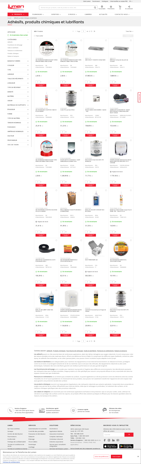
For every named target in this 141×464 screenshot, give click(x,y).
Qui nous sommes (14, 429)
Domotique (32, 444)
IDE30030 (88, 208)
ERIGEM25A (63, 208)
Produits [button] (18, 14)
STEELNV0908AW (65, 308)
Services (32, 425)
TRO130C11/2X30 (65, 258)
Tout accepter (116, 456)
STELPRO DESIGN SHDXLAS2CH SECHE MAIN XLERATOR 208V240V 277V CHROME (120, 161)
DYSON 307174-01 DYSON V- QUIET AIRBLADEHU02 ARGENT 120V (70, 160)
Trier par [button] (129, 31)
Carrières (88, 14)
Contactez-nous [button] (121, 14)
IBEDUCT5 (88, 58)
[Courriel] (114, 435)
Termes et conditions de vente (16, 445)
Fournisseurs (96, 1)
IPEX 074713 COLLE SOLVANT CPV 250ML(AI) (119, 310)
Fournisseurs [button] (37, 14)
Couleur (11, 65)
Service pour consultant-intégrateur (58, 445)
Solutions (54, 425)
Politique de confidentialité (17, 442)
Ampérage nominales (15, 131)
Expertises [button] (55, 14)
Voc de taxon (13, 145)
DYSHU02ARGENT (65, 158)
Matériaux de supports (17, 105)
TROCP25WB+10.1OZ (42, 108)
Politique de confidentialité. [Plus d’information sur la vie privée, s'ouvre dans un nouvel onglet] (11, 462)
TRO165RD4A (39, 158)
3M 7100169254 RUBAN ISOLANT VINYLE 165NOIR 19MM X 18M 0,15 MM (47, 60)
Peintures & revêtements (105, 351)
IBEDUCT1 (113, 58)
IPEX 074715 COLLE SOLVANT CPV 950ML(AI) (94, 160)
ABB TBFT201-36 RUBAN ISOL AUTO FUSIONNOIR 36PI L (45, 260)
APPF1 (86, 258)
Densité (10, 92)
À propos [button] (71, 14)
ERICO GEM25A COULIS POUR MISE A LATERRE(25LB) (70, 210)
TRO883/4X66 (114, 258)
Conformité (11, 439)
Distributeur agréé (52, 408)
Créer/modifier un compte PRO (119, 1)
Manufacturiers (14, 61)
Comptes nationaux (56, 436)
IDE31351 (38, 308)
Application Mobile (56, 431)
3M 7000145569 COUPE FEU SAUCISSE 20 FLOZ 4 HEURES (46, 210)
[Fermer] (138, 456)
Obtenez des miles (115, 408)
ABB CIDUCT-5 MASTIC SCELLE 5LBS (95, 60)
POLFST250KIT (114, 108)
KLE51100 (87, 308)
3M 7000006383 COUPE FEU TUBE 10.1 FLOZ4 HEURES (46, 110)
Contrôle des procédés (36, 431)
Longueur (11, 83)
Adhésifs (49, 351)
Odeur (10, 101)
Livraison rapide (83, 409)
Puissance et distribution (37, 434)
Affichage (11, 32)
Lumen (10, 425)
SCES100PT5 (113, 308)
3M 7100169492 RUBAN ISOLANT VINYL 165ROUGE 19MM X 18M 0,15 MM (46, 160)
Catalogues (105, 1)
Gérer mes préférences (101, 456)
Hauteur (11, 136)
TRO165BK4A (39, 58)
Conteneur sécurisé (56, 439)
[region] (70, 456)
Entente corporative (56, 442)
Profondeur (12, 140)
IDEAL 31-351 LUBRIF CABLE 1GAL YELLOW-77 (44, 310)
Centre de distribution (15, 434)
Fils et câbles (33, 442)
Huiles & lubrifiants (90, 351)
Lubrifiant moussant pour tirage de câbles (95, 310)
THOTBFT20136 (40, 258)
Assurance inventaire (57, 434)
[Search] (68, 8)
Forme (10, 114)
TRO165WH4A (64, 58)
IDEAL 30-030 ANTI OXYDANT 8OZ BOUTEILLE (94, 210)
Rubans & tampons (120, 351)
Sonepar (10, 431)
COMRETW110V (89, 108)
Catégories (12, 39)
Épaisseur (11, 109)
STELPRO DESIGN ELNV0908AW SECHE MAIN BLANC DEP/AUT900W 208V (71, 310)
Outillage (32, 447)
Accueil (9, 18)
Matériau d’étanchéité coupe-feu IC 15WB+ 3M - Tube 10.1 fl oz (121, 210)
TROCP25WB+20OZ (41, 208)
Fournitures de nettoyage (74, 351)
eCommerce (54, 429)
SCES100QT (88, 158)
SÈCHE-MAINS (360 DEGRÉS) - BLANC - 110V (95, 110)
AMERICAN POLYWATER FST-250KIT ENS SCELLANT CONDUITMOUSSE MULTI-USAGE (120, 111)
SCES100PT (63, 108)
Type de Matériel (14, 118)
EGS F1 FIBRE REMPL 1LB (91, 260)
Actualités (103, 14)
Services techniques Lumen (59, 449)
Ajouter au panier (40, 85)
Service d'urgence (20, 408)
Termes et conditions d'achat (17, 449)
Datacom (31, 436)
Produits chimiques (59, 351)
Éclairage (32, 439)
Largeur (11, 74)
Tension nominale (14, 123)
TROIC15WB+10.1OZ (115, 208)
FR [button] (130, 1)
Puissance (11, 127)
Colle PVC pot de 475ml (67, 110)
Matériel (11, 96)
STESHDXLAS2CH (115, 158)
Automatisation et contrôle (38, 429)
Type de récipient (14, 87)
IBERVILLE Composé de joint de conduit (119, 60)
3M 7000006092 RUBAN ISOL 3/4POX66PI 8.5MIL (118, 260)
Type (9, 70)
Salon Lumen (87, 1)
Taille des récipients (15, 79)
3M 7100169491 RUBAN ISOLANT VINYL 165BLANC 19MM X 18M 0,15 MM (70, 60)
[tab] (18, 32)
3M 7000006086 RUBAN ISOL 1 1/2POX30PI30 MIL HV (69, 260)
